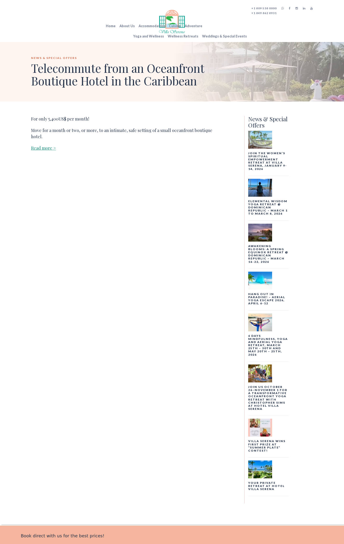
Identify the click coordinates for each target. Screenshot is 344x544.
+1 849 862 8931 (264, 13)
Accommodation (152, 26)
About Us (127, 26)
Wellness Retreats (183, 36)
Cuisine (175, 26)
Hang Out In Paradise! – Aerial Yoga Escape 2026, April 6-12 (266, 298)
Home (111, 26)
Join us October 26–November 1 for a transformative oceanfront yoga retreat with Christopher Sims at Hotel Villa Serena (267, 398)
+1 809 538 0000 (264, 8)
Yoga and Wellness (148, 36)
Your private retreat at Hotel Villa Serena (266, 486)
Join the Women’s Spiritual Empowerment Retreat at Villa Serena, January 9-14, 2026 (267, 161)
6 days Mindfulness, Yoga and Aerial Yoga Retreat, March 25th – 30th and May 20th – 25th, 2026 (268, 345)
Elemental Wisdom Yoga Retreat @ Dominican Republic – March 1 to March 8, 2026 (268, 207)
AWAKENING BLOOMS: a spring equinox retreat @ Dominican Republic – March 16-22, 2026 (268, 254)
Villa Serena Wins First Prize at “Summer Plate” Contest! (266, 445)
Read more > (43, 148)
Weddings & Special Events (224, 36)
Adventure (193, 26)
